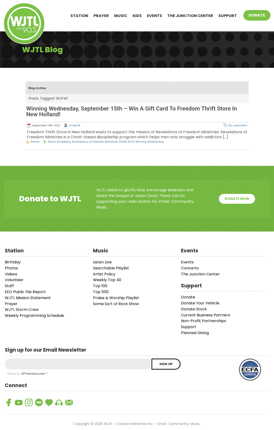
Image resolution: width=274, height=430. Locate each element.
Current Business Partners (205, 315)
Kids (137, 15)
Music (120, 15)
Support (227, 15)
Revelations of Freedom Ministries (95, 142)
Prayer (101, 15)
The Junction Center (190, 15)
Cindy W (74, 125)
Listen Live (102, 262)
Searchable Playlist (111, 268)
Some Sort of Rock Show (116, 304)
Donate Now (237, 198)
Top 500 (101, 292)
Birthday (13, 262)
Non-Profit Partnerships (203, 321)
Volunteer (14, 280)
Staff (9, 286)
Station (79, 15)
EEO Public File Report (25, 292)
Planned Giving (195, 333)
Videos (11, 274)
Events (154, 15)
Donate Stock (194, 309)
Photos (11, 268)
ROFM (123, 142)
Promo (35, 142)
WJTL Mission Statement (28, 298)
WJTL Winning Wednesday (146, 142)
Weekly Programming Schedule (34, 315)
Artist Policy (104, 274)
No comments (237, 125)
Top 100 (100, 286)
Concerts (190, 268)
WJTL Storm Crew (22, 309)
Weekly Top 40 (107, 280)
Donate (257, 15)
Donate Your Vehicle (200, 303)
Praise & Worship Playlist (116, 298)
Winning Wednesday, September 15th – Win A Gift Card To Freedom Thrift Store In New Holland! (131, 111)
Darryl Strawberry (59, 142)
